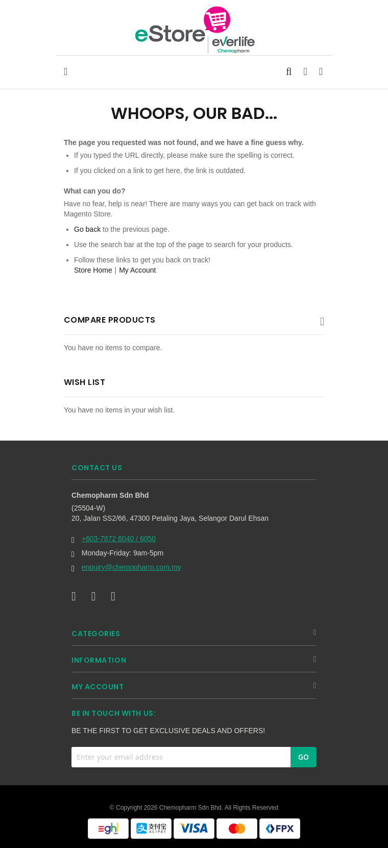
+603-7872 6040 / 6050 (119, 539)
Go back (87, 229)
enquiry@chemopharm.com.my (131, 567)
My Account (137, 270)
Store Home (93, 270)
